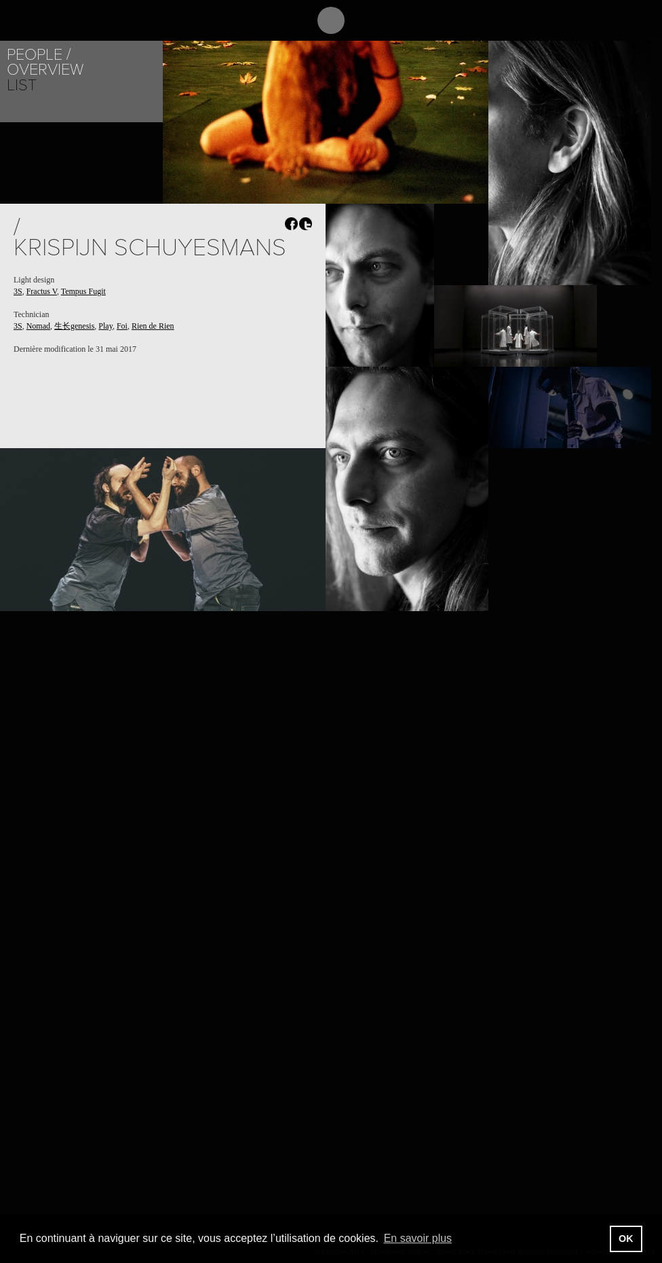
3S (18, 291)
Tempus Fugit (83, 291)
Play (105, 326)
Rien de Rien (153, 326)
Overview (45, 69)
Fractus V (41, 291)
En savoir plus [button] (418, 1238)
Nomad (38, 326)
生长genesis (74, 326)
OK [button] (626, 1238)
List (22, 85)
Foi (122, 326)
